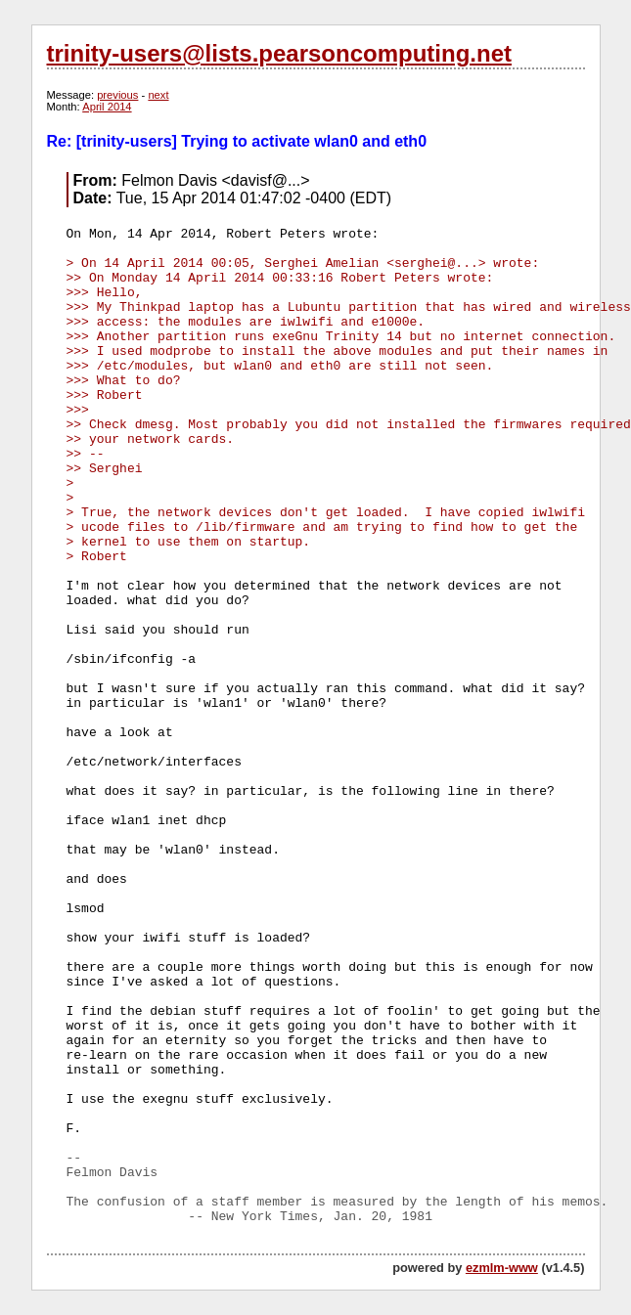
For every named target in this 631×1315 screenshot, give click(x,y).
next (158, 95)
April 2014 (106, 106)
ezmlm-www (502, 1267)
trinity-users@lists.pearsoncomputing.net (279, 53)
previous (117, 95)
